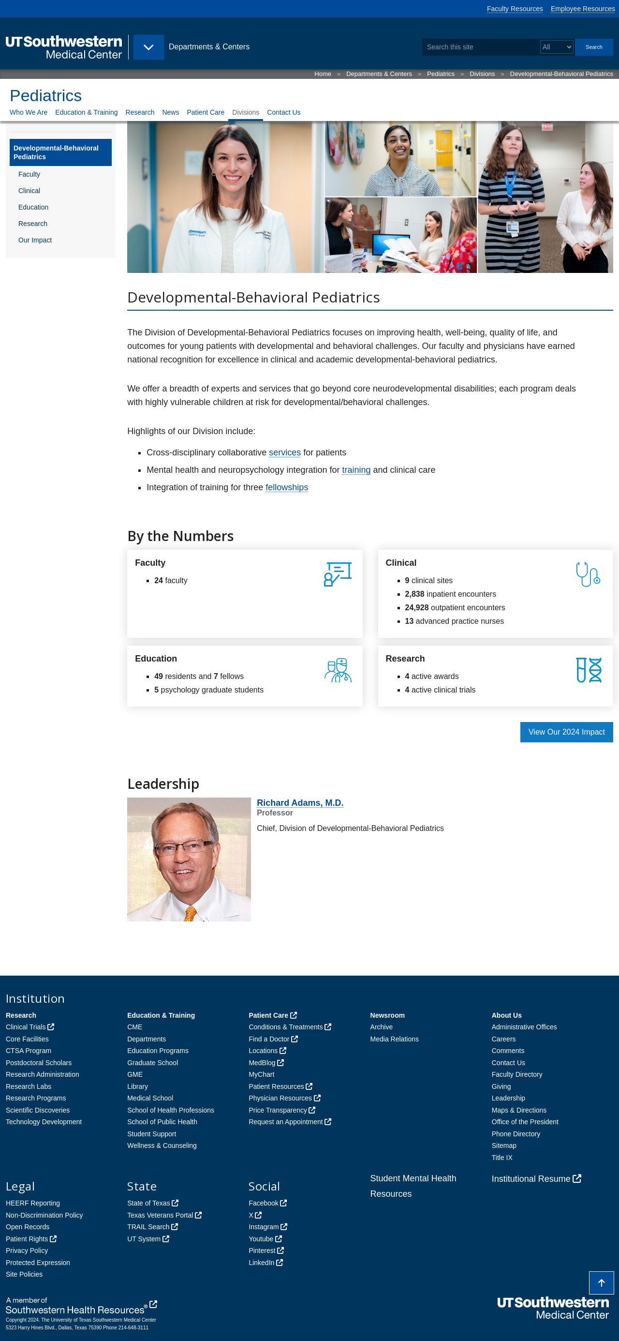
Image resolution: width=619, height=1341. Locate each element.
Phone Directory (516, 1134)
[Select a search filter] (557, 47)
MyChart (261, 1074)
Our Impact (35, 240)
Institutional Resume (531, 1179)
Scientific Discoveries (38, 1110)
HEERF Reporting (33, 1203)
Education (33, 207)
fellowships (286, 487)
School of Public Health (162, 1122)
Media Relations (394, 1039)
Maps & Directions (519, 1110)
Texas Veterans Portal (160, 1215)
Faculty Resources (515, 9)
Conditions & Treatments (286, 1027)
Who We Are (28, 112)
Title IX (502, 1157)
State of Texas (148, 1203)
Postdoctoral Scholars (39, 1063)
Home (322, 73)
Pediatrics (441, 73)
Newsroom (387, 1015)
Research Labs (28, 1086)
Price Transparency (278, 1110)
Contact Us (283, 112)
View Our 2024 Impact (567, 732)
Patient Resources (276, 1086)
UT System (144, 1239)
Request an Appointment (286, 1122)
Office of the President (525, 1122)
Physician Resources (280, 1098)
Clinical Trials (25, 1027)
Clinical (29, 191)
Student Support (151, 1134)
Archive (381, 1027)
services (285, 452)
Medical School (150, 1098)
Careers (504, 1039)
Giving (501, 1086)
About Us (507, 1015)
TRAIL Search (148, 1227)
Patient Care (205, 112)
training (356, 470)
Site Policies (24, 1274)
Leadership (508, 1098)
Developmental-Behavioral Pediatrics (561, 73)
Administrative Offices (524, 1027)
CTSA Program (28, 1051)
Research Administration (42, 1074)
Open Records (27, 1227)
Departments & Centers (379, 73)
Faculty (29, 174)
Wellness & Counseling (162, 1145)
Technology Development (44, 1122)
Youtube (261, 1239)
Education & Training (86, 112)
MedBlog (262, 1063)
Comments (508, 1051)
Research (140, 112)
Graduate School (152, 1063)
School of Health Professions (170, 1110)
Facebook (263, 1203)
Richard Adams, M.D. (300, 803)
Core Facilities (27, 1039)
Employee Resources (583, 9)
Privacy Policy (27, 1250)
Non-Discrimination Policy (44, 1215)
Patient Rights (27, 1239)
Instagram (264, 1227)
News (170, 112)
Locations (263, 1051)
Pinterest (262, 1250)
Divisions (482, 73)
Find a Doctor (269, 1039)
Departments (146, 1039)
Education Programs (158, 1051)
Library (137, 1086)
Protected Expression (38, 1262)
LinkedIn (261, 1262)
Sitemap (504, 1145)
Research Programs (36, 1098)
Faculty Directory (517, 1074)
